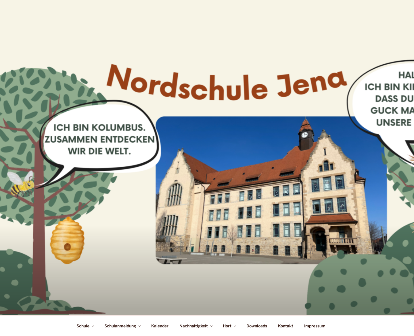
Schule (85, 325)
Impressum (314, 325)
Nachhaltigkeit (196, 325)
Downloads (256, 325)
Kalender (159, 325)
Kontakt (285, 325)
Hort (230, 325)
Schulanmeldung (123, 325)
